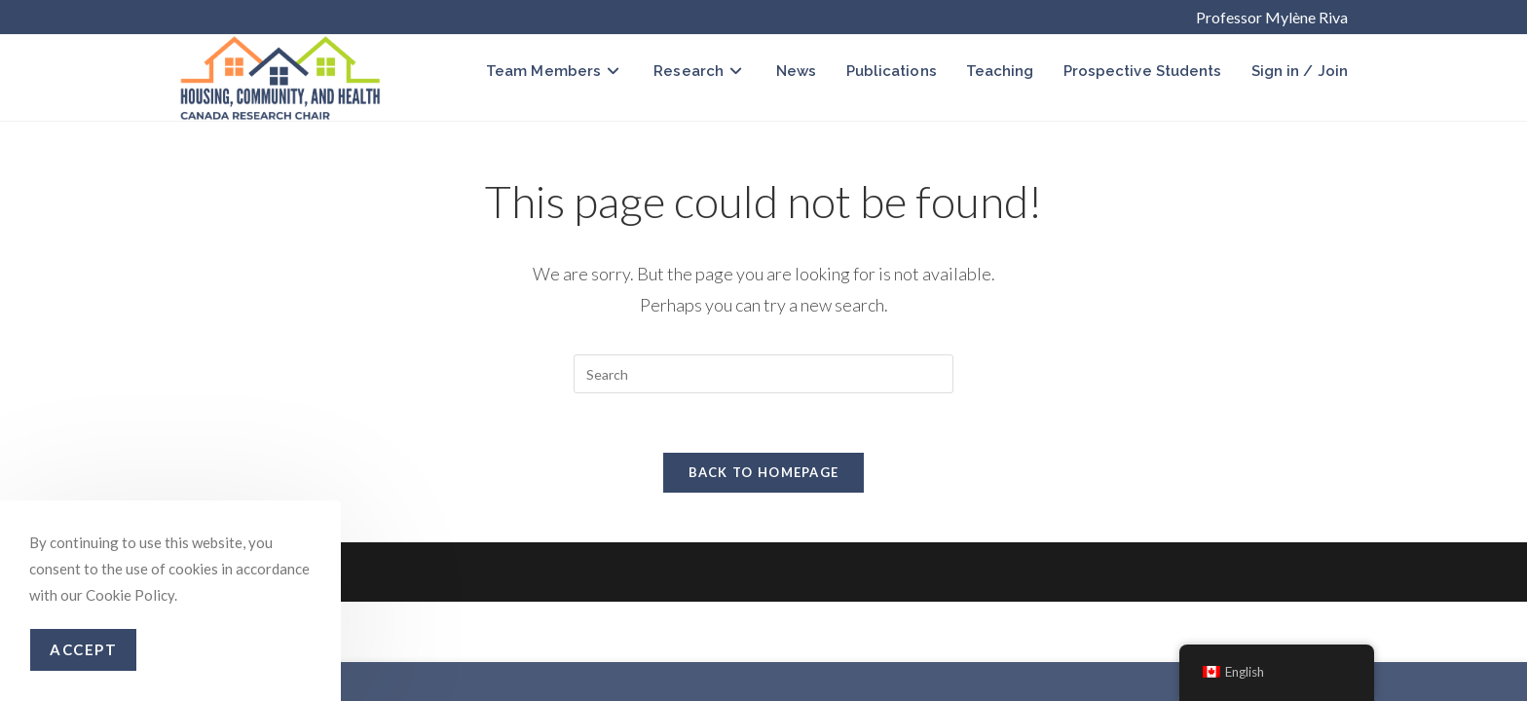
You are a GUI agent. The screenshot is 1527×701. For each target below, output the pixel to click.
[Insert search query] (763, 373)
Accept (83, 649)
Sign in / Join (1299, 71)
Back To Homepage (764, 472)
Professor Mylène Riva (1272, 17)
